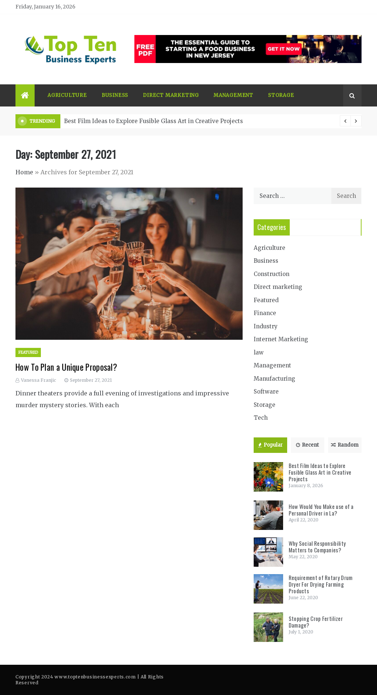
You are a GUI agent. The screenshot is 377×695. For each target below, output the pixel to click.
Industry (266, 326)
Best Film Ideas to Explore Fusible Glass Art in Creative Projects (153, 121)
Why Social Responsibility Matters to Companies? (317, 546)
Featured (28, 352)
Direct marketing (171, 95)
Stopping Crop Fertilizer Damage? (316, 621)
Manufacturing (274, 378)
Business (115, 95)
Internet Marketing (281, 339)
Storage (281, 95)
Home (24, 172)
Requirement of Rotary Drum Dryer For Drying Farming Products (321, 584)
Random (345, 445)
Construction (271, 273)
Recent (307, 445)
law (259, 352)
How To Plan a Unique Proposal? (66, 367)
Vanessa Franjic (38, 380)
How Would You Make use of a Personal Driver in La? (321, 509)
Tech (261, 417)
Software (266, 391)
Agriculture (67, 95)
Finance (265, 313)
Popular (270, 445)
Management (233, 95)
